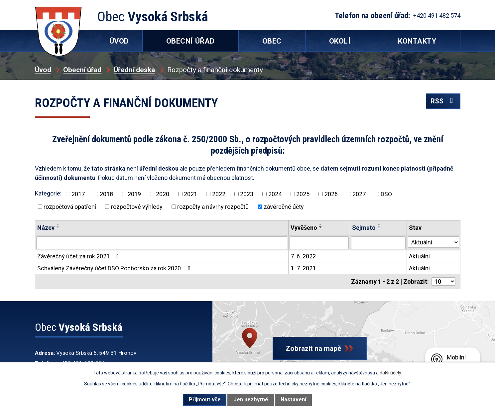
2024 (275, 194)
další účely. (391, 372)
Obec (272, 41)
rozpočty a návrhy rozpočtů (213, 206)
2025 (302, 194)
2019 (134, 194)
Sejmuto (364, 227)
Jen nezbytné (250, 399)
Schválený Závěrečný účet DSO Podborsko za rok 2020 (115, 268)
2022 (218, 194)
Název (46, 227)
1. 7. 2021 (303, 268)
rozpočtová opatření (70, 206)
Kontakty (417, 41)
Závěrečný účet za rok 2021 (79, 256)
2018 (106, 194)
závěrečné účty (284, 206)
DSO (386, 194)
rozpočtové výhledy (137, 206)
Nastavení (293, 399)
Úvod (43, 70)
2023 (246, 194)
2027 (359, 194)
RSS (443, 101)
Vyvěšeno (304, 227)
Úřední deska (134, 70)
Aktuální (419, 256)
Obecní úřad (82, 70)
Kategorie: (48, 193)
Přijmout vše (205, 399)
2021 (190, 194)
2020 (162, 194)
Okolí (340, 41)
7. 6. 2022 (303, 256)
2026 (331, 194)
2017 (78, 194)
